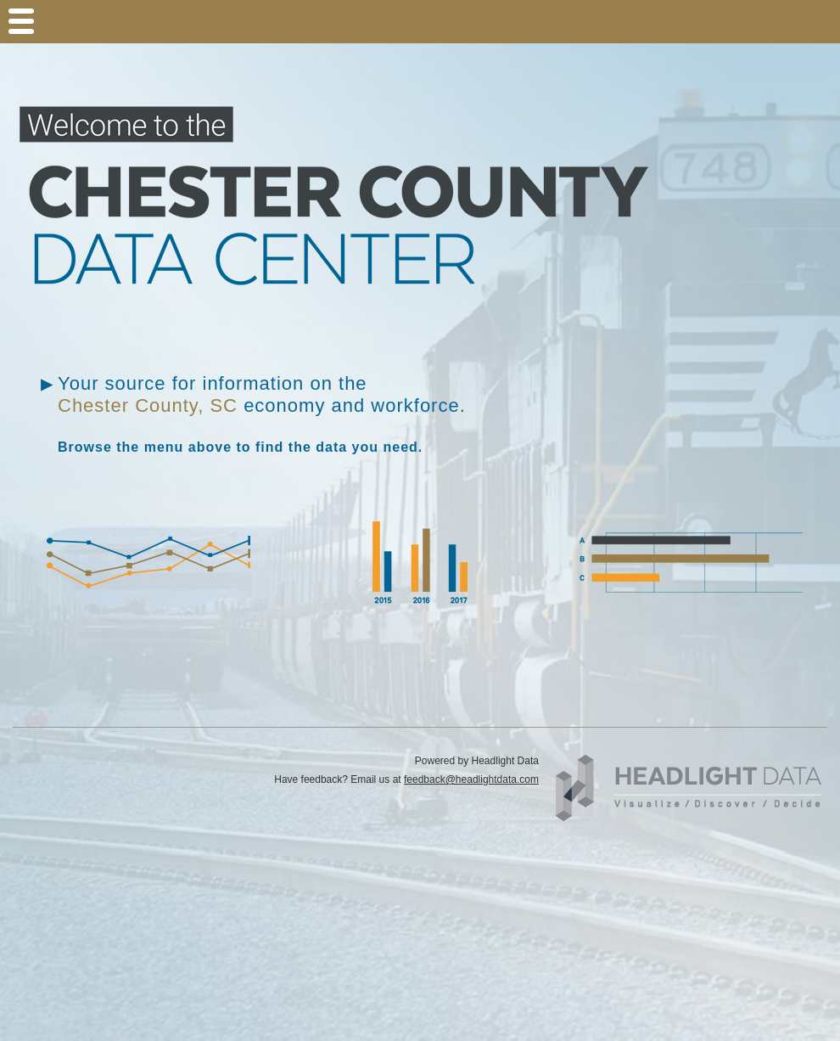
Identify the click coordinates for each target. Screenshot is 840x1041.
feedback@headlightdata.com (471, 779)
